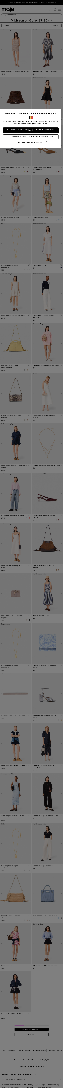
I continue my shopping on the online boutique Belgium (31, 136)
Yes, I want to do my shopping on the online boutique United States (31, 130)
